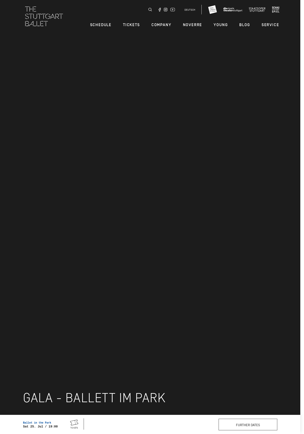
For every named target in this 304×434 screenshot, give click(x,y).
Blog (244, 24)
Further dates (248, 425)
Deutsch (189, 9)
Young (221, 24)
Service (270, 24)
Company (161, 24)
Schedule (100, 24)
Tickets (131, 24)
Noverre (192, 24)
